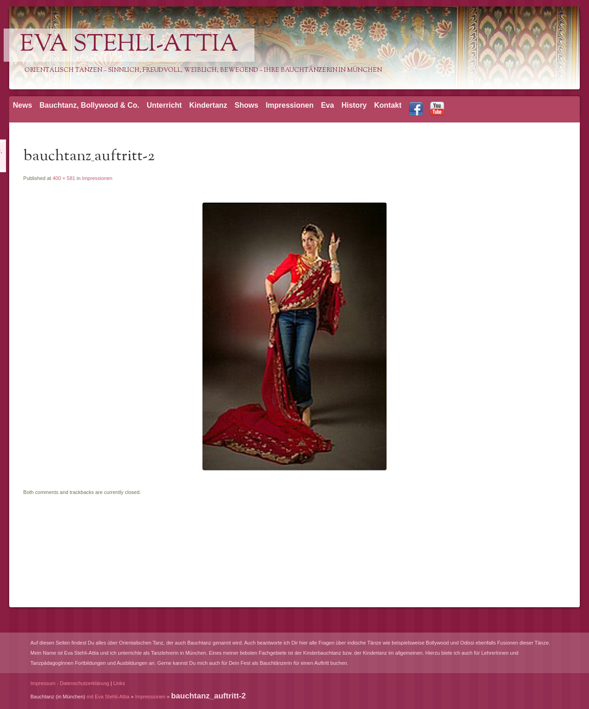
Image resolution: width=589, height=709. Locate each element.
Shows (247, 105)
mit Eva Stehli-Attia (108, 696)
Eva (327, 105)
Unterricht (164, 105)
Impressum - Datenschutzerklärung (69, 683)
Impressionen (289, 105)
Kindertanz (208, 105)
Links (119, 683)
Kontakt (388, 105)
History (354, 105)
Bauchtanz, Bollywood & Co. (89, 105)
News (22, 105)
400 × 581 (63, 178)
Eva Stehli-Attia (129, 45)
